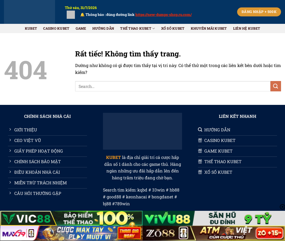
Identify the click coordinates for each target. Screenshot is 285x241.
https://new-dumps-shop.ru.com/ (167, 14)
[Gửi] (275, 86)
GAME (81, 28)
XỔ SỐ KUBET (173, 28)
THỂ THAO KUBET (137, 28)
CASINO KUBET (56, 28)
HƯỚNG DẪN (103, 28)
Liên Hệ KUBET (246, 28)
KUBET (31, 28)
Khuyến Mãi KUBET (209, 28)
